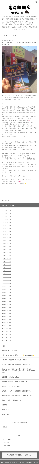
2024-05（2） (7, 265)
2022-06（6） (7, 328)
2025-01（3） (7, 240)
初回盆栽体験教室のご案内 (11, 377)
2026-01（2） (7, 210)
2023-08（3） (7, 292)
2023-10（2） (7, 286)
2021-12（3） (7, 340)
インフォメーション (8, 205)
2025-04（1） (7, 231)
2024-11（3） (7, 246)
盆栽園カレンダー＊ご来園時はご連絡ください (16, 391)
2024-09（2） (7, 253)
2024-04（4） (7, 268)
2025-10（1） (7, 219)
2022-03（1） (7, 331)
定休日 (5, 427)
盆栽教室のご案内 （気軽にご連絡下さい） (16, 381)
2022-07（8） (7, 325)
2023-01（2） (7, 307)
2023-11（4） (7, 283)
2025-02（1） (7, 237)
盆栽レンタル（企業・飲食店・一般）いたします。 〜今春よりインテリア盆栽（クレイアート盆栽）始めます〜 (19, 370)
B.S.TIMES (5, 414)
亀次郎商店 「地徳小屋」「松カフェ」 (15, 462)
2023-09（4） (7, 289)
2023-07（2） (7, 295)
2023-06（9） (7, 298)
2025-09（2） (7, 222)
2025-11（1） (7, 216)
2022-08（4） (7, 322)
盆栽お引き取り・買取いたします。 (13, 400)
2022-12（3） (7, 310)
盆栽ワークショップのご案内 (12, 386)
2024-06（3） (7, 262)
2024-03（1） (7, 271)
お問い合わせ (6, 409)
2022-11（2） (7, 313)
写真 (3, 346)
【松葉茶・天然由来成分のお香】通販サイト (16, 360)
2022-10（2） (7, 316)
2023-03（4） (7, 304)
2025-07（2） (7, 225)
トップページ (6, 200)
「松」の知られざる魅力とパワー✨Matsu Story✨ (18, 355)
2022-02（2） (7, 334)
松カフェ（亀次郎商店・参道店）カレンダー (16, 364)
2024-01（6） (7, 277)
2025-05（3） (7, 228)
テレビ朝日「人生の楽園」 (10, 350)
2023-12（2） (7, 280)
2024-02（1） (7, 274)
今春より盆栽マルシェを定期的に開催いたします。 (18, 395)
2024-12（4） (7, 243)
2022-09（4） (7, 319)
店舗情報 (4, 405)
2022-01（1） (7, 337)
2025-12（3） (7, 213)
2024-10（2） (7, 249)
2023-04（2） (7, 301)
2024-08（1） (7, 256)
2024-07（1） (7, 259)
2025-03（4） (7, 234)
